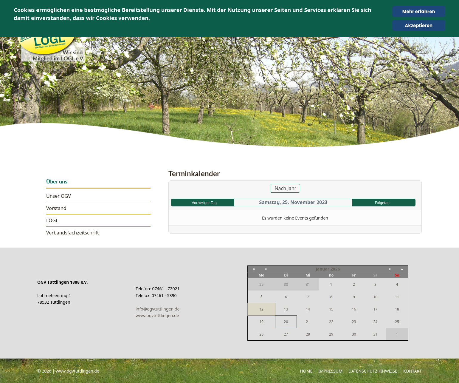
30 (354, 334)
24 (375, 321)
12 (261, 309)
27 (286, 334)
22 (331, 321)
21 (308, 321)
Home (306, 371)
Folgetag (382, 202)
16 (354, 309)
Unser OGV (58, 196)
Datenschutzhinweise (372, 371)
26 (261, 334)
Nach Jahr (285, 188)
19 (261, 321)
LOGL (52, 220)
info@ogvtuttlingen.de (157, 309)
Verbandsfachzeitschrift (72, 232)
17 (375, 309)
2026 (335, 269)
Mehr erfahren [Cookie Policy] (418, 11)
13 (286, 309)
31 (375, 334)
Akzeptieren (418, 25)
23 (354, 321)
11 (397, 296)
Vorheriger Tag (204, 202)
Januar (322, 269)
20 (286, 321)
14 (308, 309)
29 (331, 334)
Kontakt (412, 371)
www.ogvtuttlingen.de (157, 315)
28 (308, 334)
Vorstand (56, 208)
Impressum (330, 371)
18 (397, 309)
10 (375, 296)
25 (397, 321)
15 (331, 309)
